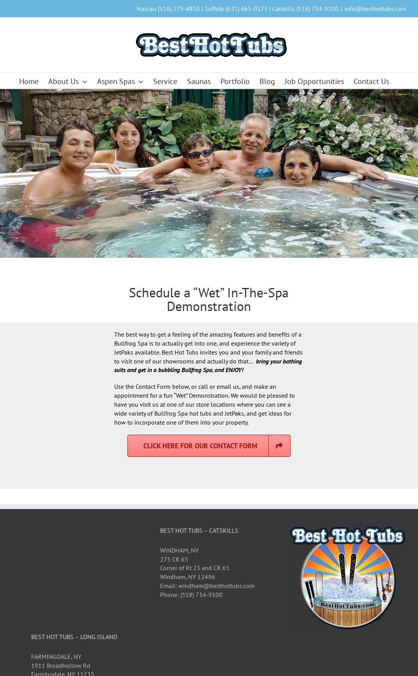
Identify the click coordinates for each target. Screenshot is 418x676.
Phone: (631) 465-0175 (62, 611)
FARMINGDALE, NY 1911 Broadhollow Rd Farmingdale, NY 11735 (62, 584)
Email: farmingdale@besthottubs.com (82, 602)
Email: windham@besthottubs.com (207, 504)
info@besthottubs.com (375, 8)
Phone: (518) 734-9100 (191, 513)
